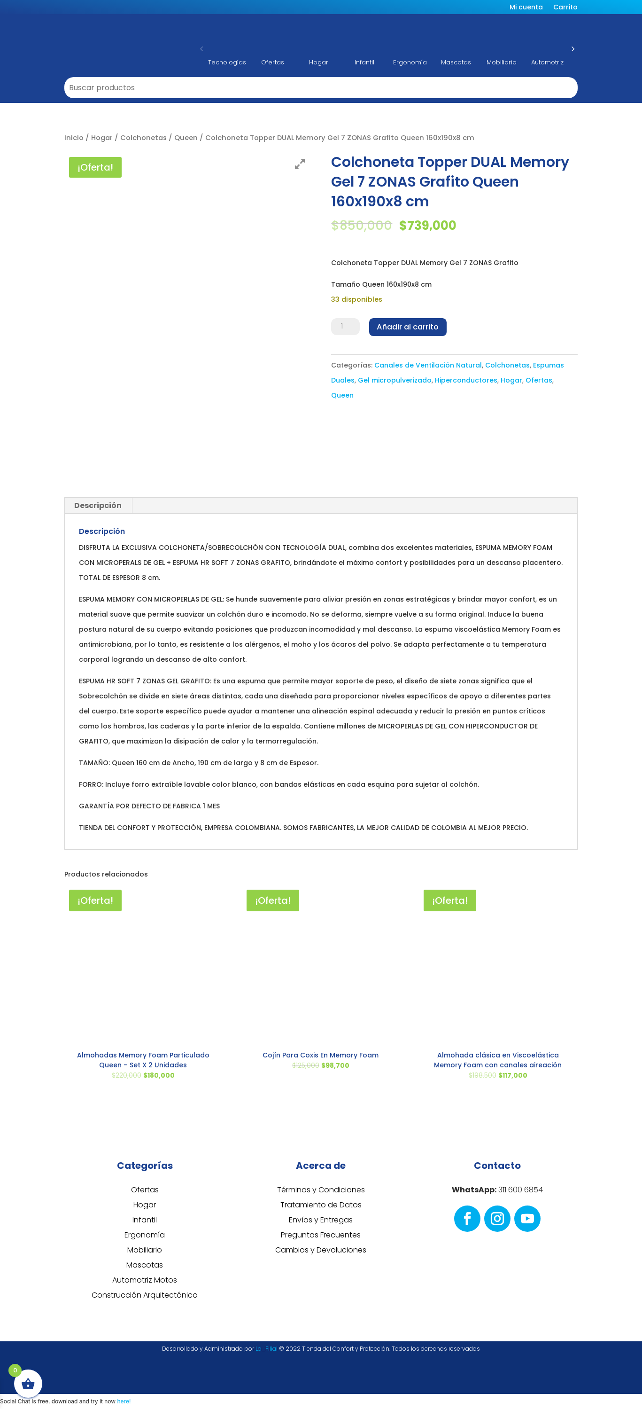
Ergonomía (144, 1234)
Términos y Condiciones (321, 1189)
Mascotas (144, 1265)
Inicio (74, 137)
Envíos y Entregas (321, 1219)
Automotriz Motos (144, 1280)
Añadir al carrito (407, 326)
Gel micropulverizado (395, 379)
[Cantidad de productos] (345, 326)
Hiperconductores (466, 379)
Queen (186, 137)
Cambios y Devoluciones (320, 1250)
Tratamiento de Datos (321, 1204)
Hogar (102, 137)
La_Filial (266, 1349)
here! (124, 1401)
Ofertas (539, 379)
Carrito (565, 8)
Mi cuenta (526, 8)
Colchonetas (143, 137)
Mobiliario (144, 1250)
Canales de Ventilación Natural (428, 364)
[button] (201, 48)
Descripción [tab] (98, 505)
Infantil (144, 1219)
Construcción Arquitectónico (145, 1295)
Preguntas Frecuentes (321, 1234)
